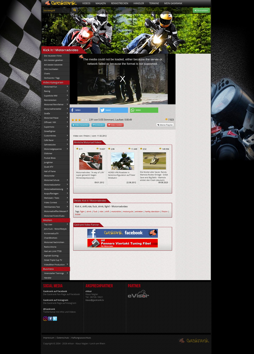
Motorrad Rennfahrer (54, 104)
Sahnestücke (54, 144)
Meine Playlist (165, 125)
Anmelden (201, 10)
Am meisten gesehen (53, 60)
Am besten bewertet (53, 64)
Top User (54, 224)
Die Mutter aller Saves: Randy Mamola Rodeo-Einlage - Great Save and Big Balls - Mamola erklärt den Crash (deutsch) (154, 176)
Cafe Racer (54, 140)
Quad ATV (48, 166)
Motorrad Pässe (54, 117)
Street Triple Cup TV (53, 260)
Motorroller (49, 175)
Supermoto (54, 126)
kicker (77, 214)
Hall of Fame (50, 171)
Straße (54, 113)
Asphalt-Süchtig (51, 255)
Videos (86, 3)
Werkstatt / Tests (54, 198)
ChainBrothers (50, 237)
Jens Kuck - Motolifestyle (55, 228)
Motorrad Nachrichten (54, 242)
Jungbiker (48, 162)
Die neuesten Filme (53, 55)
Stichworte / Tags (52, 78)
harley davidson (152, 211)
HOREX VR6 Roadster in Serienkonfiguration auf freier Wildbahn (121, 175)
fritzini (165, 211)
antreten (139, 211)
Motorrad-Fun (54, 86)
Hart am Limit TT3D (53, 251)
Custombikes (54, 135)
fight (82, 211)
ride (101, 211)
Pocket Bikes (50, 158)
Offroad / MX (54, 122)
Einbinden (98, 125)
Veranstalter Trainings (54, 273)
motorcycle (128, 211)
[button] (84, 110)
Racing (54, 91)
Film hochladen (51, 69)
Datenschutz (63, 337)
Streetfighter (49, 131)
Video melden (115, 125)
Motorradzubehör (54, 184)
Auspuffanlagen (54, 193)
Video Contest (54, 202)
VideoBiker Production (54, 264)
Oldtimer (48, 153)
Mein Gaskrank (173, 3)
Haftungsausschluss (81, 337)
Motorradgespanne (54, 149)
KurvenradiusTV (51, 233)
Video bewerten (80, 125)
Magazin (101, 3)
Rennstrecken (119, 3)
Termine (154, 3)
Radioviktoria (50, 246)
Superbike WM (54, 95)
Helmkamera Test (54, 206)
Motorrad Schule (54, 180)
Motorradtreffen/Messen (54, 211)
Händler (139, 3)
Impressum (48, 337)
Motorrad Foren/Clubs (54, 215)
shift (107, 211)
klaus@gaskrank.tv (95, 300)
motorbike (116, 211)
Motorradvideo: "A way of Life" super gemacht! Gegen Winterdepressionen (90, 175)
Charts (47, 73)
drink (89, 211)
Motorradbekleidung (54, 189)
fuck (95, 211)
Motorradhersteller (54, 109)
